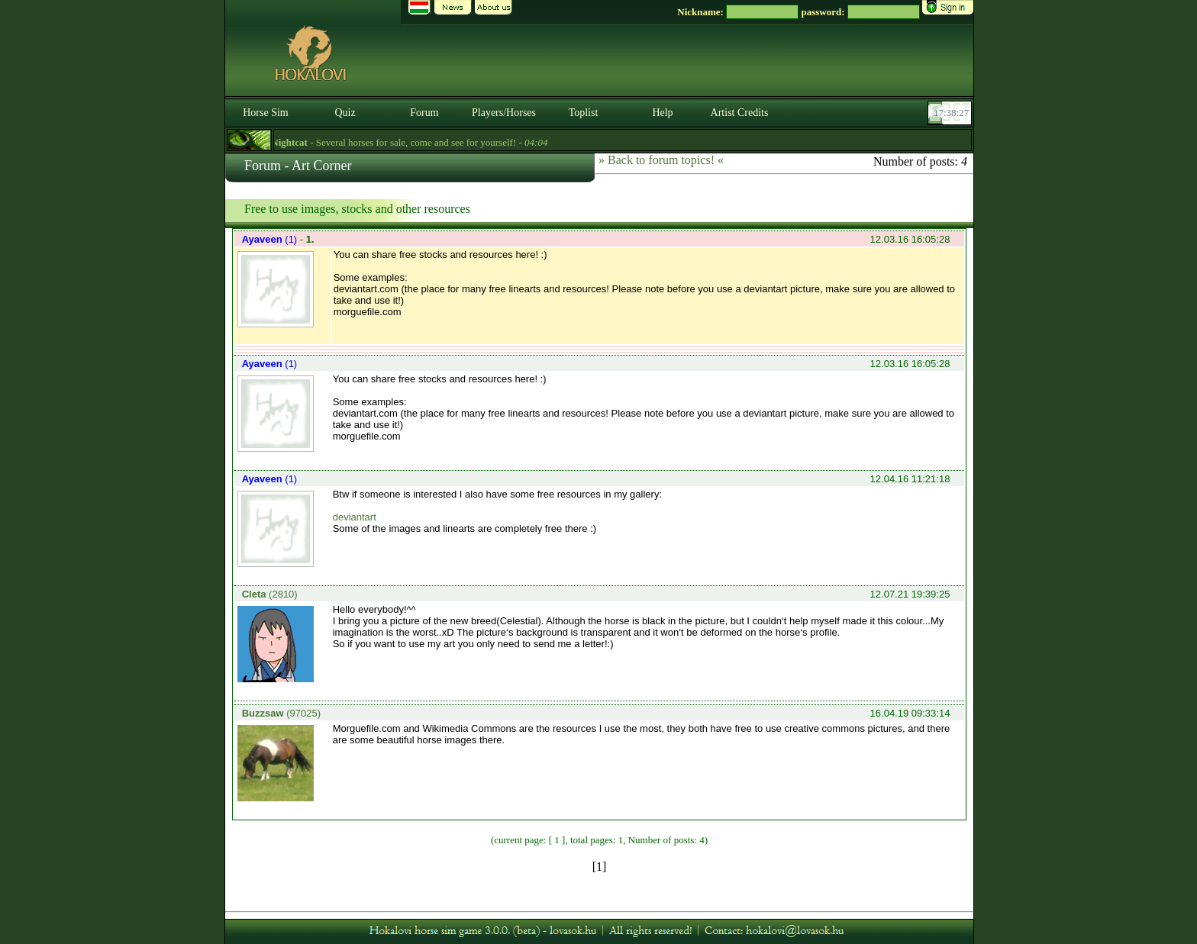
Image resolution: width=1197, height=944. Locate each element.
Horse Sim (266, 112)
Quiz (344, 112)
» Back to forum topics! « (661, 159)
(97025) (281, 713)
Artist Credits (740, 112)
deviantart (354, 517)
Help (662, 112)
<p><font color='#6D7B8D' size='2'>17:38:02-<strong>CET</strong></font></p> (951, 113)
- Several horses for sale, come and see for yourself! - (414, 142)
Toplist (583, 112)
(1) (271, 239)
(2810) (270, 594)
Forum (424, 112)
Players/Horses (504, 112)
